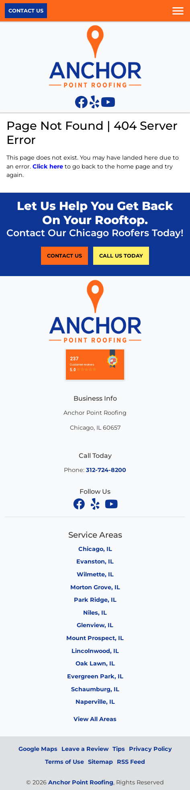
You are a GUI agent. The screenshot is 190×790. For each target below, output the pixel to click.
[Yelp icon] (95, 104)
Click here (48, 166)
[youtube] (111, 503)
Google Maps (37, 749)
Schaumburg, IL (95, 689)
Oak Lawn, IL (95, 663)
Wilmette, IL (95, 574)
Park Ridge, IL (95, 599)
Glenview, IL (95, 625)
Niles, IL (95, 612)
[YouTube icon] (108, 104)
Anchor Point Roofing (80, 782)
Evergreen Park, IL (95, 676)
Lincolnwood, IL (95, 651)
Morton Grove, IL (95, 587)
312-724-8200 (106, 470)
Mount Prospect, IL (95, 638)
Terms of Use (64, 761)
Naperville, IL (95, 701)
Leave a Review (84, 749)
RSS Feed (131, 761)
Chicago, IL (95, 549)
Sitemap (100, 761)
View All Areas (95, 719)
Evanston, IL (95, 561)
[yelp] (96, 503)
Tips (118, 749)
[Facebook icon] (82, 104)
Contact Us (25, 11)
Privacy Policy (150, 749)
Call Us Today (121, 256)
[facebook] (80, 503)
